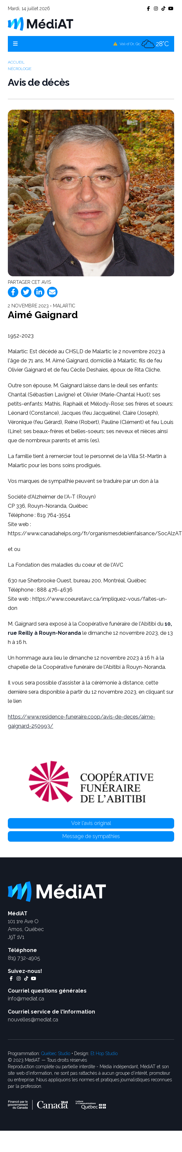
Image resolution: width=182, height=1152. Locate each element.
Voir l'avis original (91, 823)
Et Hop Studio (104, 1053)
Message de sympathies (91, 836)
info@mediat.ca (26, 999)
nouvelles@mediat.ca (33, 1019)
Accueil (16, 62)
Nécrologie (19, 68)
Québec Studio (55, 1053)
